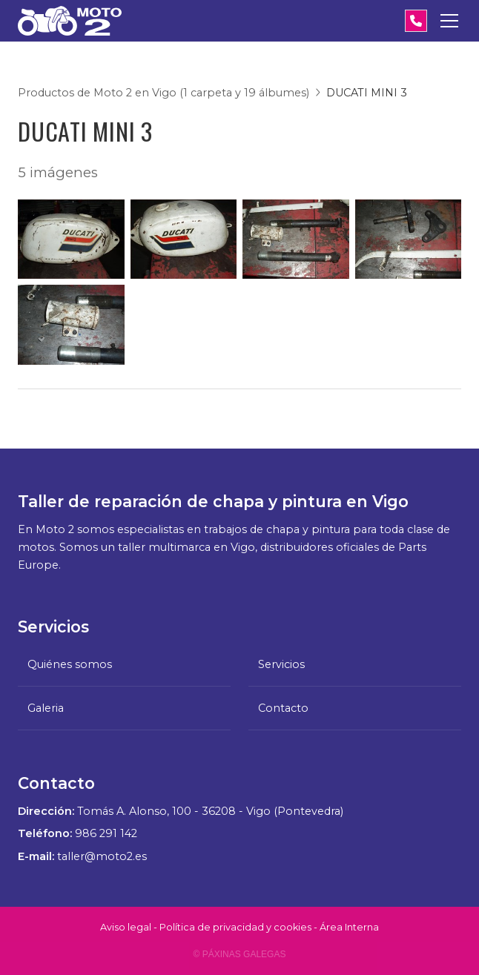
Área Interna (349, 927)
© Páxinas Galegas (240, 954)
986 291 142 (106, 833)
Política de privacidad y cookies (235, 927)
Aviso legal (125, 927)
